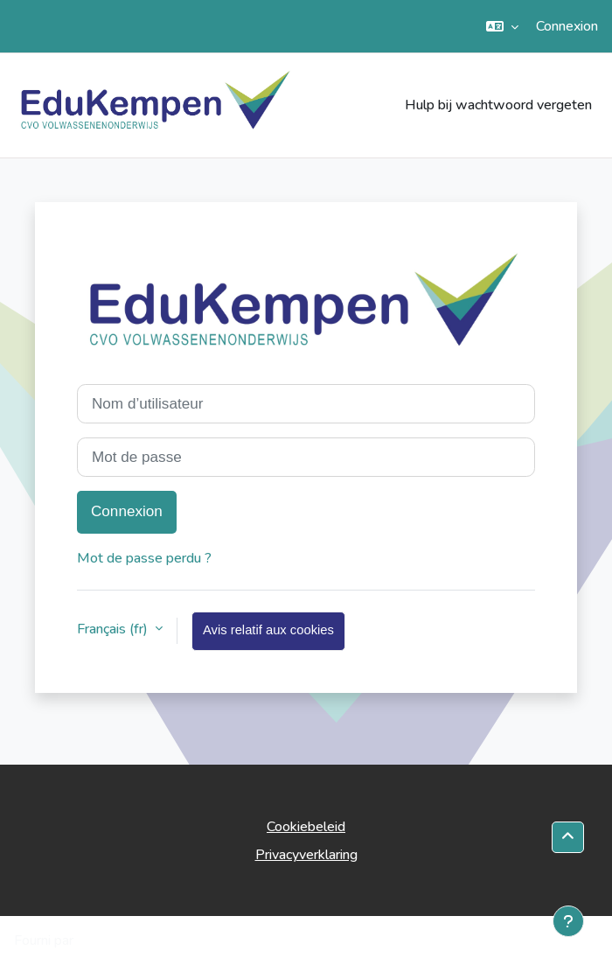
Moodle (101, 940)
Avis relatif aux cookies (268, 630)
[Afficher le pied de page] (568, 921)
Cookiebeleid (306, 826)
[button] (502, 26)
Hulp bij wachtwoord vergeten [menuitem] (498, 105)
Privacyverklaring (306, 854)
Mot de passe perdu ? (144, 558)
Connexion (567, 26)
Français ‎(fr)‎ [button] (114, 629)
